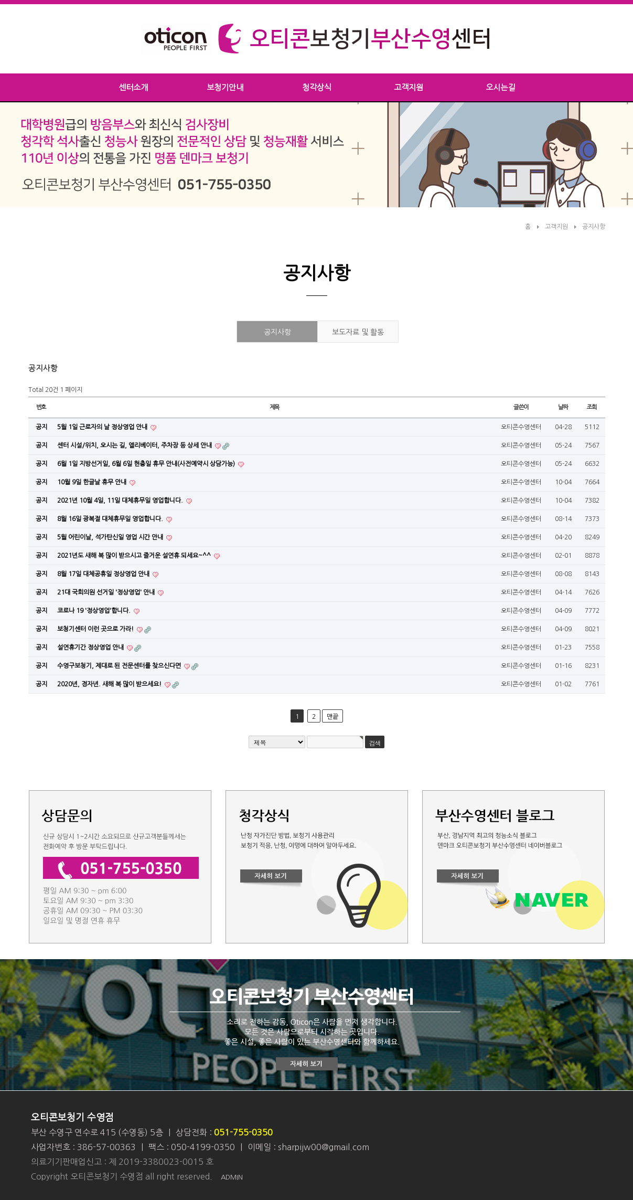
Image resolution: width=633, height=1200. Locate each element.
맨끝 (332, 717)
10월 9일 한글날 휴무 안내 (92, 482)
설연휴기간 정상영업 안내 (91, 647)
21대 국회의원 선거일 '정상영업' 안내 (106, 592)
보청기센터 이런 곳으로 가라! (96, 629)
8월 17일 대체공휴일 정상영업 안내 (104, 574)
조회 (592, 407)
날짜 (563, 407)
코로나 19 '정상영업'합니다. (94, 611)
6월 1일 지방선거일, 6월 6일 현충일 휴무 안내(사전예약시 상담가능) (147, 464)
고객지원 (408, 87)
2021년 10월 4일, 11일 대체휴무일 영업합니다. (121, 500)
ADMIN (232, 1177)
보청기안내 (225, 87)
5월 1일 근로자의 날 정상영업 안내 (103, 427)
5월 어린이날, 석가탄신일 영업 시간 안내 (111, 537)
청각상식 (316, 87)
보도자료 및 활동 (358, 332)
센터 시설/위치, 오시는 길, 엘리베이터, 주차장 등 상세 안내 (135, 445)
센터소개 (133, 87)
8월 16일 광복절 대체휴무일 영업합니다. (111, 519)
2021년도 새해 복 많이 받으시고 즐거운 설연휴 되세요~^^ (134, 556)
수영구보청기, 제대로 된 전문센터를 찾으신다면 (120, 666)
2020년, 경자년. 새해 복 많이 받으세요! (110, 684)
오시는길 (500, 87)
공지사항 (593, 227)
